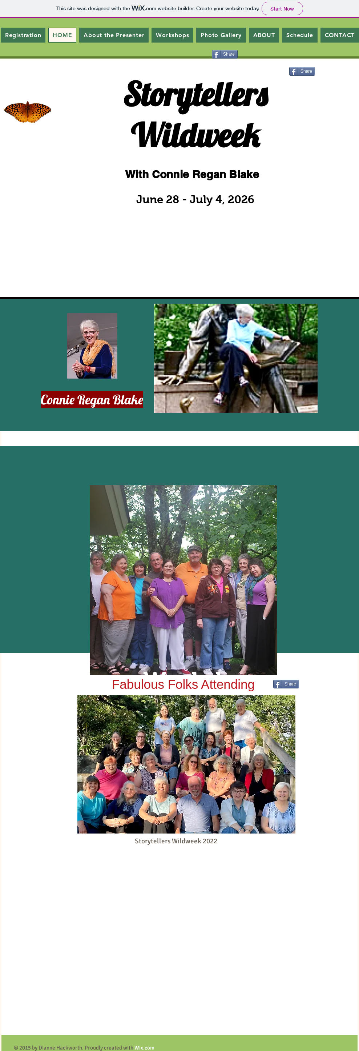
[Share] (225, 54)
